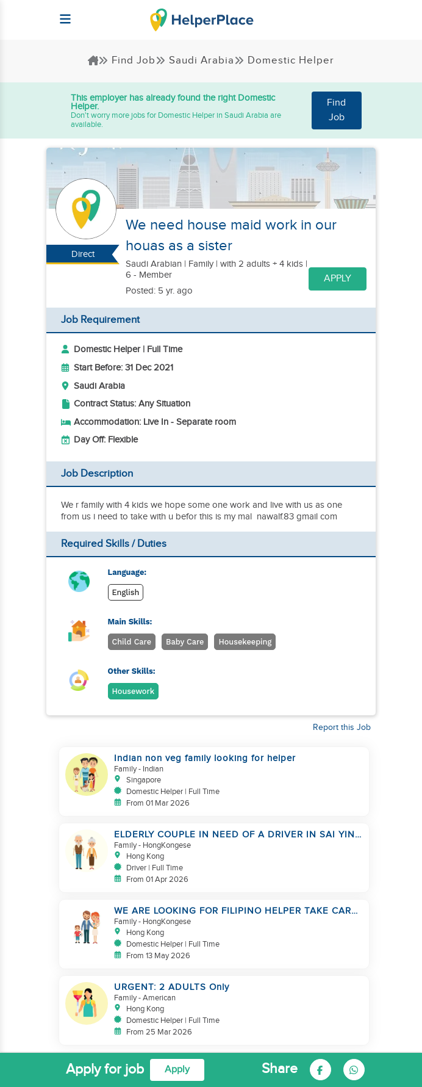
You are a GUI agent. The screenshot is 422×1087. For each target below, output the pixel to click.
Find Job (127, 60)
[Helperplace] (59, 13)
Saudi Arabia (195, 60)
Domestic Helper (284, 60)
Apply (337, 278)
